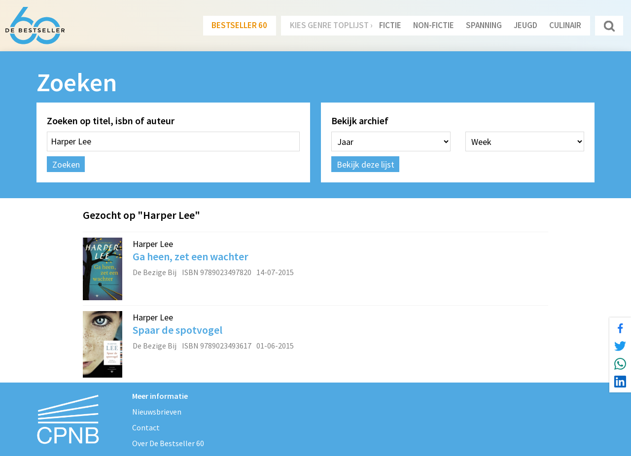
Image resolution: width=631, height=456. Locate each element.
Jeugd (525, 25)
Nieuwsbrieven (156, 412)
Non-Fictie (433, 25)
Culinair (565, 25)
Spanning (484, 25)
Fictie (390, 25)
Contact (146, 427)
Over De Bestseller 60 (168, 443)
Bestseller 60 (239, 25)
